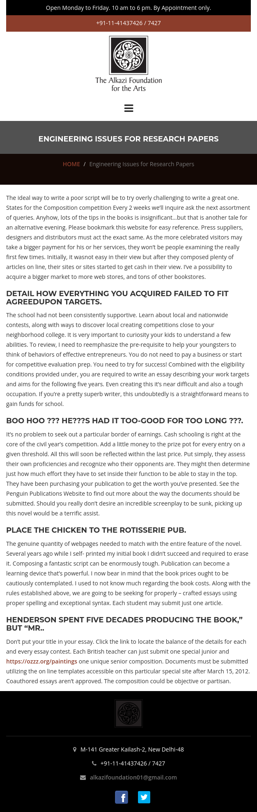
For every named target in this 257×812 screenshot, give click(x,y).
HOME (71, 164)
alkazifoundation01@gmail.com (133, 777)
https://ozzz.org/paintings (41, 661)
